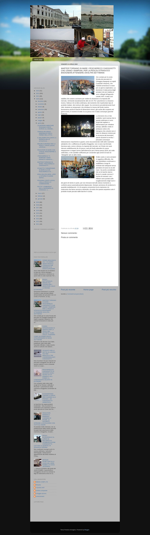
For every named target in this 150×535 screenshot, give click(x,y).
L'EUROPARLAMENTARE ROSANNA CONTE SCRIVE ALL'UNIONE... (45, 127)
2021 (38, 96)
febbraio (40, 196)
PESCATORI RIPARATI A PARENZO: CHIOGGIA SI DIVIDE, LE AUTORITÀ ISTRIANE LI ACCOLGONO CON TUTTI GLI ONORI (44, 419)
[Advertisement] (44, 73)
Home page (38, 59)
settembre (41, 109)
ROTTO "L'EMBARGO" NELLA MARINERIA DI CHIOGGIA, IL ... (45, 188)
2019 (38, 202)
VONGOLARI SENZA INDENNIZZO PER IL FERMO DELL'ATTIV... (45, 133)
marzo (40, 193)
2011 (38, 224)
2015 (38, 213)
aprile (40, 123)
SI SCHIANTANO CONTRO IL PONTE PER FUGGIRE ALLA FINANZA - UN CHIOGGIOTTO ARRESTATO (49, 398)
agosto (40, 112)
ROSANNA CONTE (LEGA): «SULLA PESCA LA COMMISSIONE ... (46, 182)
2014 (38, 216)
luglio (39, 115)
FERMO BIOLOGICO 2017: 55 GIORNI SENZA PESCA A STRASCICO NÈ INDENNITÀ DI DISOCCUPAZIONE (49, 264)
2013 (38, 218)
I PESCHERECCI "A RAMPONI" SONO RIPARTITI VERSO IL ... (45, 157)
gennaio (40, 199)
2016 (38, 210)
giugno (40, 117)
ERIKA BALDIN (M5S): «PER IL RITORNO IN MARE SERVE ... (46, 176)
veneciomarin (40, 496)
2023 (38, 90)
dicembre (41, 101)
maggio (40, 120)
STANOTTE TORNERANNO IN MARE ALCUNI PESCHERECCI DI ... (46, 169)
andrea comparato (41, 490)
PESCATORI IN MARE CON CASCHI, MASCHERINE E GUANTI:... (46, 151)
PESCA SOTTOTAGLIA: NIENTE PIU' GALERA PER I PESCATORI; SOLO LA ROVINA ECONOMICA (44, 284)
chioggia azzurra (41, 493)
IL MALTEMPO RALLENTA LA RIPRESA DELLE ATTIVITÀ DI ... (46, 139)
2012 (38, 221)
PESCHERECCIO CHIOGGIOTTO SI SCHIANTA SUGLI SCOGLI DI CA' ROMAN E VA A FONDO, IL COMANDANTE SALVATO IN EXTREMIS (44, 375)
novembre (41, 104)
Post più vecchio (109, 290)
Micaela (38, 485)
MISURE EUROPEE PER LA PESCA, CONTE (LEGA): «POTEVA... (46, 145)
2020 (38, 99)
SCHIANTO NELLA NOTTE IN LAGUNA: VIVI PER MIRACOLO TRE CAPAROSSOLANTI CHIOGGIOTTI (49, 355)
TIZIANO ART (40, 487)
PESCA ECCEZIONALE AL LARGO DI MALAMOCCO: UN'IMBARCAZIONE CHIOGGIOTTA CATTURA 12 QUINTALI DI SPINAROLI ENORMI (44, 441)
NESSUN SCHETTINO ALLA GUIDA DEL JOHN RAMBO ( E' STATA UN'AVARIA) (48, 463)
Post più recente (68, 290)
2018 (38, 205)
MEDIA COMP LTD (42, 482)
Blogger (86, 530)
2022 (38, 93)
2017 (38, 207)
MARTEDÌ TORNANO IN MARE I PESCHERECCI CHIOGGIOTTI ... (45, 163)
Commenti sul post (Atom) (75, 294)
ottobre (40, 106)
